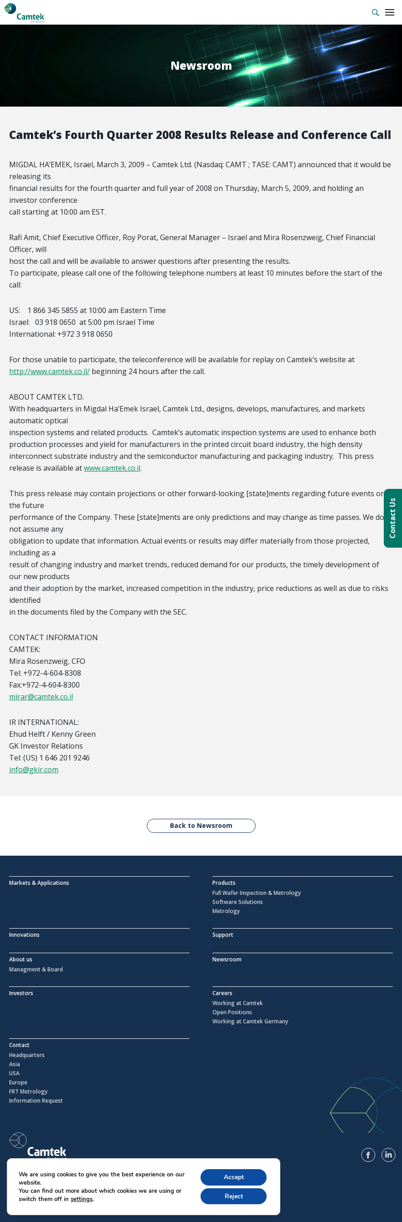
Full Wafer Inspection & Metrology (256, 893)
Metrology (226, 911)
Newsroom (227, 959)
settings (82, 1199)
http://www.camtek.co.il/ (49, 371)
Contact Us (392, 518)
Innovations (24, 935)
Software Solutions (237, 902)
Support (222, 935)
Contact (19, 1045)
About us (20, 959)
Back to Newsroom (201, 825)
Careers (222, 993)
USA (14, 1073)
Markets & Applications (39, 883)
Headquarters (27, 1055)
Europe (18, 1082)
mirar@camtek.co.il (41, 697)
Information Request (36, 1100)
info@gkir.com (33, 770)
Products (224, 883)
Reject (233, 1195)
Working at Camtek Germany (250, 1021)
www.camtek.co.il (112, 468)
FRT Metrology (28, 1091)
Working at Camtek (237, 1003)
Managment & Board (36, 969)
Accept (233, 1176)
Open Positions (232, 1012)
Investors (21, 993)
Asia (14, 1064)
